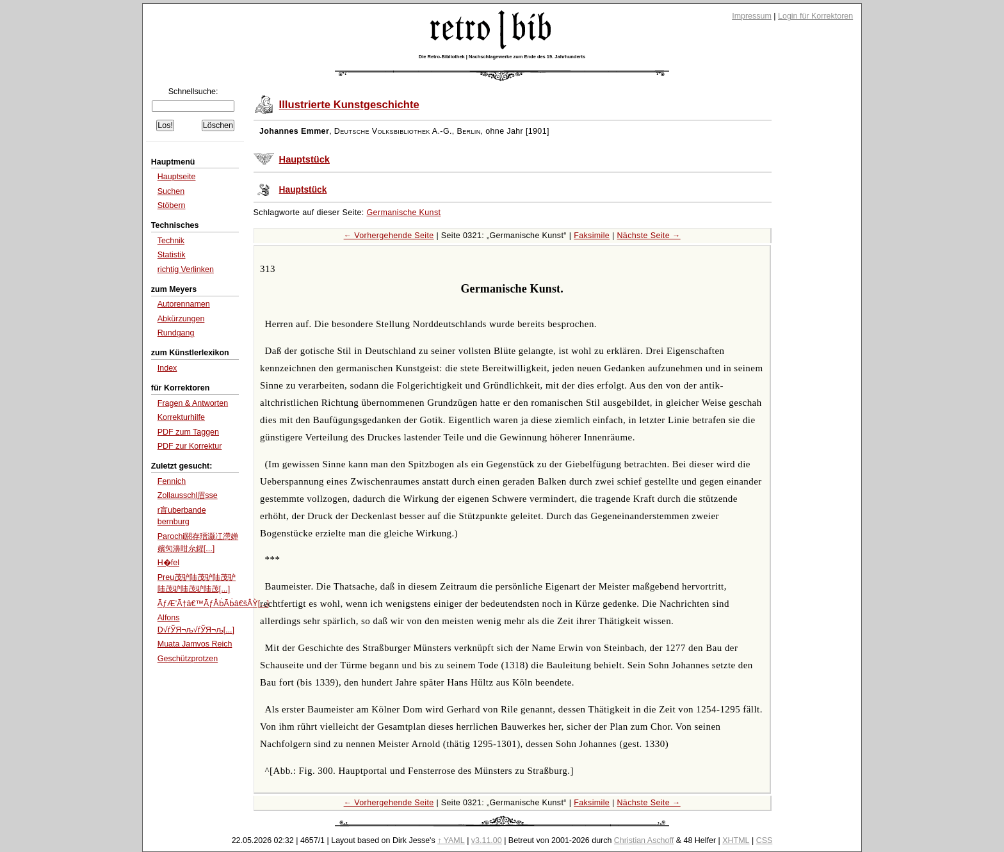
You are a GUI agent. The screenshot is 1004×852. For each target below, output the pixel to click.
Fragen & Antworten (193, 403)
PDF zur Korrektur (190, 446)
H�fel (168, 562)
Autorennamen (184, 304)
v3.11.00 (486, 840)
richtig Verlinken (186, 269)
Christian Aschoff (644, 840)
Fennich (172, 481)
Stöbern (172, 205)
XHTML (735, 840)
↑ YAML (451, 840)
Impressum (752, 16)
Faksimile (592, 235)
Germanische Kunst (404, 212)
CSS (764, 840)
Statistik (172, 254)
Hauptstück (304, 159)
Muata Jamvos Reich (195, 643)
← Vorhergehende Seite (389, 235)
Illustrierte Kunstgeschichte (349, 105)
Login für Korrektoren (815, 16)
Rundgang (176, 332)
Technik (171, 240)
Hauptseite (177, 176)
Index (167, 368)
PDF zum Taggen (188, 432)
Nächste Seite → (648, 235)
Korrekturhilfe (181, 417)
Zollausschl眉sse (188, 495)
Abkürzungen (181, 318)
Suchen (171, 191)
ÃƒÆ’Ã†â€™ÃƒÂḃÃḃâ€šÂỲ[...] (213, 603)
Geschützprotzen (188, 658)
